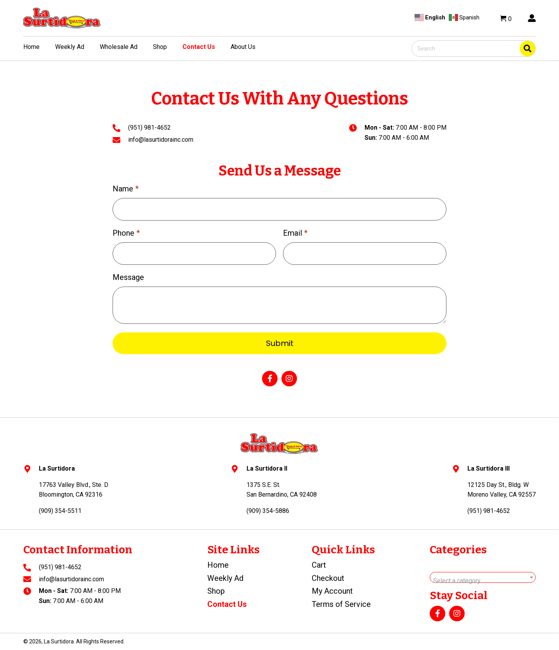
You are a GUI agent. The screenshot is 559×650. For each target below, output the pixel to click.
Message (128, 277)
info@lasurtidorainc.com (160, 139)
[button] (270, 378)
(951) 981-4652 (149, 127)
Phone (126, 233)
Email (295, 233)
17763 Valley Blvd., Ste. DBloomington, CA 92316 (73, 490)
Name (126, 188)
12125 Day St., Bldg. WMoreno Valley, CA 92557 (501, 490)
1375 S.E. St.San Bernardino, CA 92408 (282, 490)
